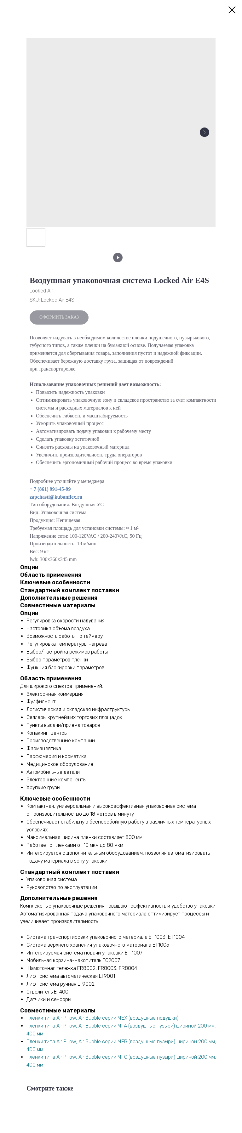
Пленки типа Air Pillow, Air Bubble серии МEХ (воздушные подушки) (102, 1018)
